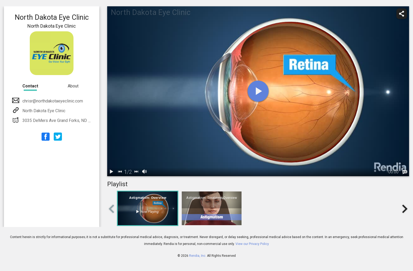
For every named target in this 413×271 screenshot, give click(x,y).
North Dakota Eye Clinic (43, 110)
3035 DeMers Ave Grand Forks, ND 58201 (60, 120)
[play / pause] (111, 172)
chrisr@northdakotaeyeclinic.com (52, 101)
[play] (258, 91)
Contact (30, 85)
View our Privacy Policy (252, 244)
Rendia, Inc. (197, 256)
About (73, 85)
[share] (401, 13)
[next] (136, 172)
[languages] (405, 172)
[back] (120, 172)
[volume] (144, 172)
